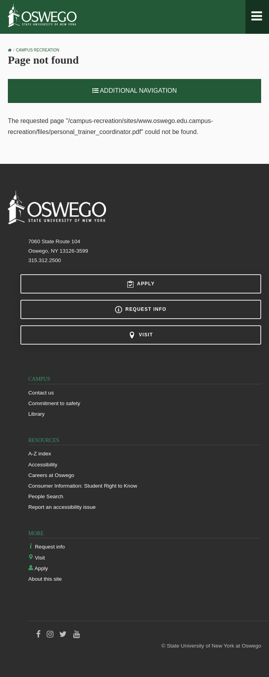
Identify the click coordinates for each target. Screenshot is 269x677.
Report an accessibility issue (62, 507)
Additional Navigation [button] (134, 90)
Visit (140, 335)
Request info (140, 309)
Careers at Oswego (51, 475)
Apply (141, 284)
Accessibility (42, 465)
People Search (45, 496)
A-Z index (39, 454)
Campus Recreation (37, 50)
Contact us (41, 393)
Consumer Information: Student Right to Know (82, 486)
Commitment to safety (54, 403)
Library (36, 414)
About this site (45, 579)
